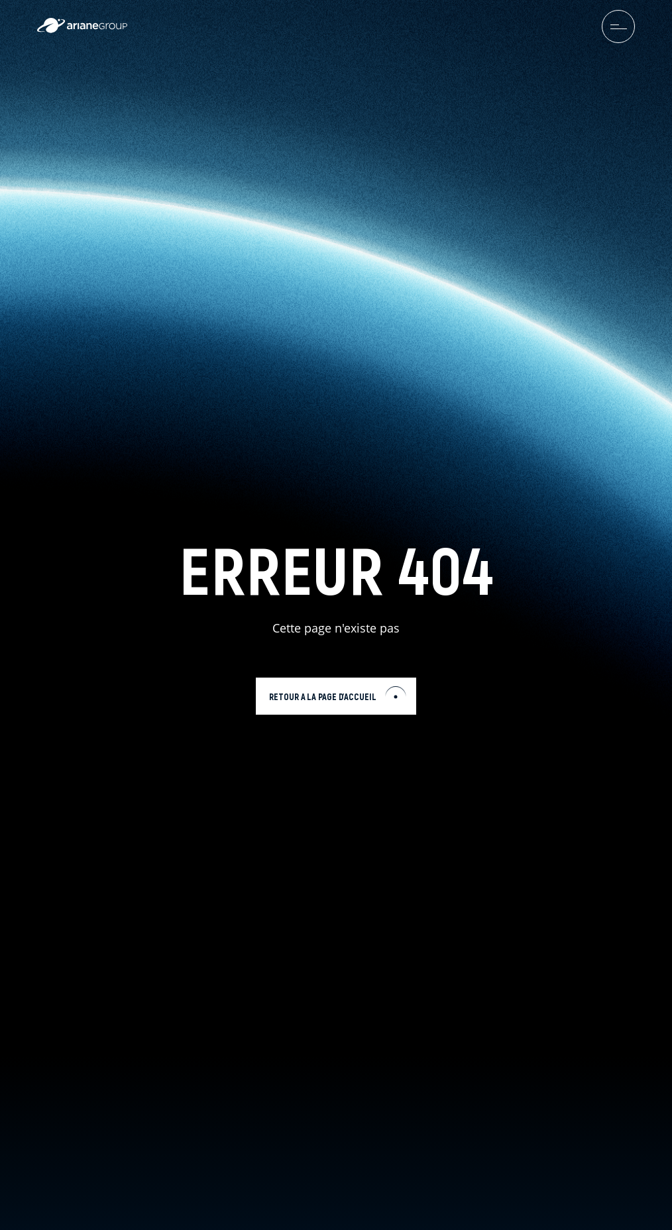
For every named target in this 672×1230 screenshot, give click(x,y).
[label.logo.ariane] (82, 29)
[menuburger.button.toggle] (618, 26)
